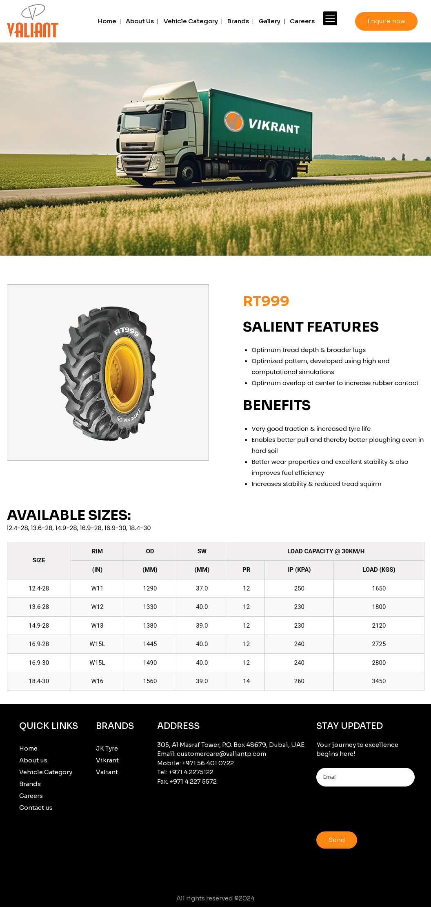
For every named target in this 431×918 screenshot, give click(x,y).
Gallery (269, 21)
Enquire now (386, 21)
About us (33, 760)
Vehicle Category (191, 21)
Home (107, 21)
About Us (140, 21)
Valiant (107, 772)
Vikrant (107, 760)
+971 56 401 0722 (208, 763)
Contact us (36, 807)
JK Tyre (107, 748)
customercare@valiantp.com (221, 754)
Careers (302, 21)
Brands (238, 21)
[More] (330, 18)
